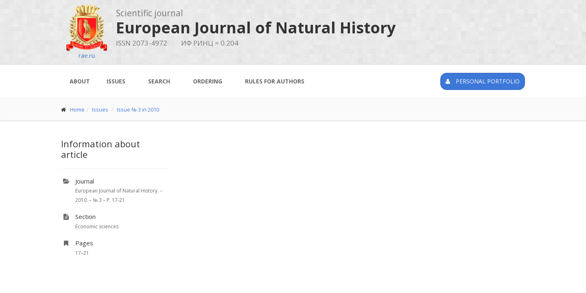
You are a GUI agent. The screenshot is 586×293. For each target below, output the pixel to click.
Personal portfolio (483, 81)
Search (159, 81)
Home (77, 109)
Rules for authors (274, 81)
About (80, 81)
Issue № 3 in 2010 (138, 109)
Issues (116, 81)
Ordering (207, 81)
